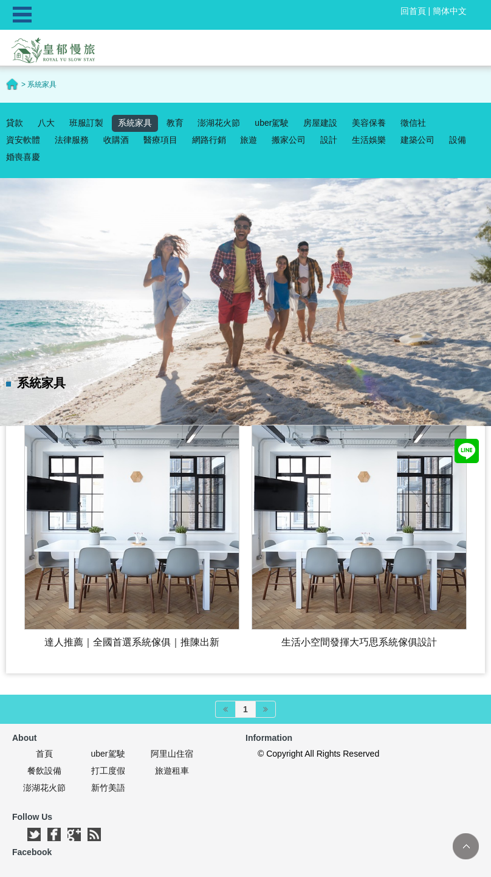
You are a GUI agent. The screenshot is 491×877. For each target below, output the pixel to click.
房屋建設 (320, 123)
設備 (457, 140)
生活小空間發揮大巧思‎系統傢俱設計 (359, 641)
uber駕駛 (272, 123)
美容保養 (369, 123)
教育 (175, 123)
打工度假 (108, 771)
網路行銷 (209, 140)
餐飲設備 (44, 771)
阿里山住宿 (172, 753)
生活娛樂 (369, 140)
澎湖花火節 (218, 123)
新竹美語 (108, 788)
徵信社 (413, 123)
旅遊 (248, 140)
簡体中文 (450, 11)
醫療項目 (160, 140)
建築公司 (417, 140)
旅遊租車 (172, 771)
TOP (466, 846)
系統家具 (135, 123)
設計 (328, 140)
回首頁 (413, 11)
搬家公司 (289, 140)
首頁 (44, 753)
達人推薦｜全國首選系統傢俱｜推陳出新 (131, 641)
